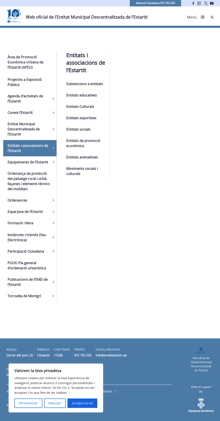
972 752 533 (82, 355)
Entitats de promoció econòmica (83, 143)
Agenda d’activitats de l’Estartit (25, 99)
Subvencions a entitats (84, 83)
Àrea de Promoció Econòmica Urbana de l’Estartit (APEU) (25, 62)
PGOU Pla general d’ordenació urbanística (27, 265)
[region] (56, 388)
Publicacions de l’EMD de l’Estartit (28, 282)
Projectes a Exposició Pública (25, 82)
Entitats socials (78, 129)
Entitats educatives (81, 95)
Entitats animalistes (82, 157)
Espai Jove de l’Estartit (25, 211)
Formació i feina (20, 223)
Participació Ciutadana (26, 251)
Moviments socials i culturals (82, 171)
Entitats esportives (81, 118)
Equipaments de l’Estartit (28, 162)
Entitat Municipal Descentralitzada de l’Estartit (24, 129)
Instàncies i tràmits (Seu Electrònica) (27, 237)
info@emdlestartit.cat (111, 355)
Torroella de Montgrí (24, 296)
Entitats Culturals (80, 106)
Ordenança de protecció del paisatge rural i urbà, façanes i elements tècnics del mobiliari (29, 181)
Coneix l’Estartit (20, 112)
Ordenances (17, 200)
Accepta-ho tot (82, 403)
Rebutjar (55, 403)
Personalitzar (28, 403)
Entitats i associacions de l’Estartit (28, 148)
